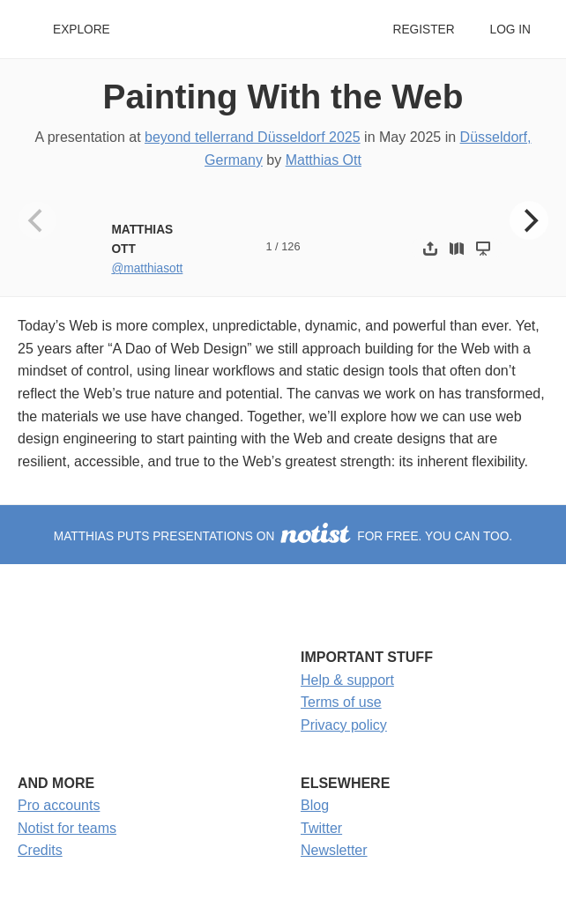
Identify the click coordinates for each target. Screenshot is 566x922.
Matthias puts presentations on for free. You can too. (283, 536)
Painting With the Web (283, 96)
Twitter (321, 828)
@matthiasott (146, 268)
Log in (510, 29)
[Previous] (37, 220)
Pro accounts (59, 805)
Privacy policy (344, 725)
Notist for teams (67, 828)
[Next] (529, 220)
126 (290, 246)
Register (423, 29)
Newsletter (334, 850)
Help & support (347, 680)
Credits (40, 850)
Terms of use (341, 702)
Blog (315, 805)
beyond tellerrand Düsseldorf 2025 (253, 137)
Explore (81, 29)
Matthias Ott (323, 159)
